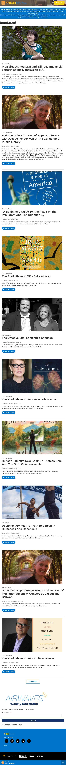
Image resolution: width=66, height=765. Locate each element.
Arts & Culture (6, 335)
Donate (60, 3)
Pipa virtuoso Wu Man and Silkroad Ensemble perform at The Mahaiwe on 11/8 (32, 68)
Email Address (6, 712)
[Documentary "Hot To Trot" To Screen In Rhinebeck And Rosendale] (32, 502)
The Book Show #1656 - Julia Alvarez (26, 276)
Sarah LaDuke (6, 74)
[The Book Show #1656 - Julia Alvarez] (32, 253)
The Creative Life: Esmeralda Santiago (27, 337)
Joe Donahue (6, 219)
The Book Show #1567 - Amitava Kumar (28, 658)
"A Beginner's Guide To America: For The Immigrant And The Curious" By (29, 213)
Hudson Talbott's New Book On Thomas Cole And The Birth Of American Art (32, 462)
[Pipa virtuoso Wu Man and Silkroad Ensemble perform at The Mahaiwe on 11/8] (32, 43)
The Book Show (7, 273)
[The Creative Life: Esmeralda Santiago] (32, 314)
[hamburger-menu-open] (3, 3)
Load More (33, 681)
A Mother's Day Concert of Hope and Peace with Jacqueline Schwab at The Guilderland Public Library (30, 138)
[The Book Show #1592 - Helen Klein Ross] (32, 376)
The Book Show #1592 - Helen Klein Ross (29, 399)
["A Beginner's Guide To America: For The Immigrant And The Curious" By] (32, 188)
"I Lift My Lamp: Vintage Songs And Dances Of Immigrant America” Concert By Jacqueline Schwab (33, 593)
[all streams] (63, 762)
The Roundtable (7, 64)
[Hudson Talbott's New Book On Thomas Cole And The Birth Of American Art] (32, 437)
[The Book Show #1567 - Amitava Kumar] (32, 635)
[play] (3, 763)
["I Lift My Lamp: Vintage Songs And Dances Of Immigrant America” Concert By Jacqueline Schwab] (32, 567)
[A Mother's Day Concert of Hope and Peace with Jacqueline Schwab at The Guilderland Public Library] (32, 112)
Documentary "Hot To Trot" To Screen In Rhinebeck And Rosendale (28, 527)
